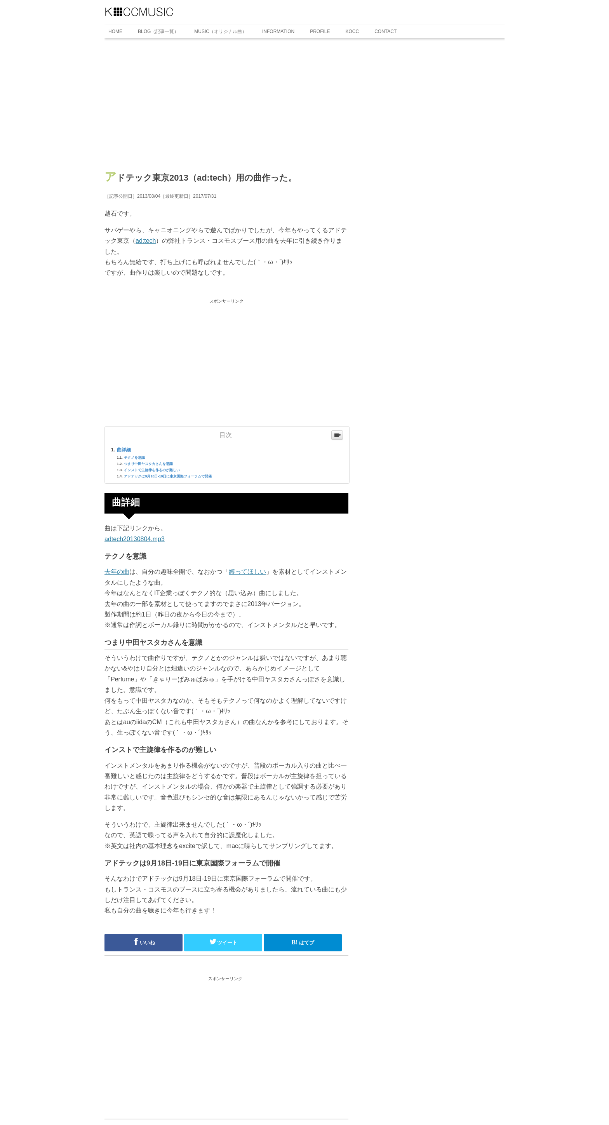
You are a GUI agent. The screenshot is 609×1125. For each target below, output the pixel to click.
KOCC (352, 31)
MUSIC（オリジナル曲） (220, 31)
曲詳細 (124, 450)
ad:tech (146, 240)
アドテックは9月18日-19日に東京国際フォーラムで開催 (168, 476)
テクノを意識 (134, 458)
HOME (115, 31)
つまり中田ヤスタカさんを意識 (148, 464)
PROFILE (320, 31)
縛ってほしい (247, 571)
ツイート (223, 942)
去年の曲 (116, 571)
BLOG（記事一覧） (158, 31)
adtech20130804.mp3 (134, 539)
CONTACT (385, 31)
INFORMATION (278, 31)
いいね (143, 942)
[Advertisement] (226, 107)
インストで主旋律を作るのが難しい (152, 470)
